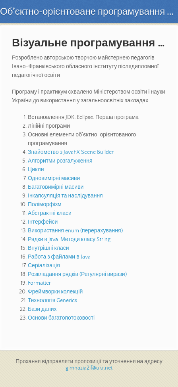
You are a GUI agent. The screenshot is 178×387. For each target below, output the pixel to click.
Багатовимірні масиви (55, 187)
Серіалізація (44, 265)
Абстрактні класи (50, 213)
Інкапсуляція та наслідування (65, 196)
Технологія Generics (52, 300)
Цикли (36, 170)
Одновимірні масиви (54, 178)
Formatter (39, 283)
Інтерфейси (43, 222)
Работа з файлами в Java (59, 257)
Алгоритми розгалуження (60, 161)
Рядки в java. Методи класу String (69, 239)
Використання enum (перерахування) (75, 231)
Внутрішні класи (48, 248)
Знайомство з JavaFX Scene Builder (71, 152)
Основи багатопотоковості (61, 318)
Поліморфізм (45, 204)
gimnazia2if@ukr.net (89, 368)
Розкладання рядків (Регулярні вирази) (77, 274)
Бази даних (42, 309)
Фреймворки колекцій (55, 292)
